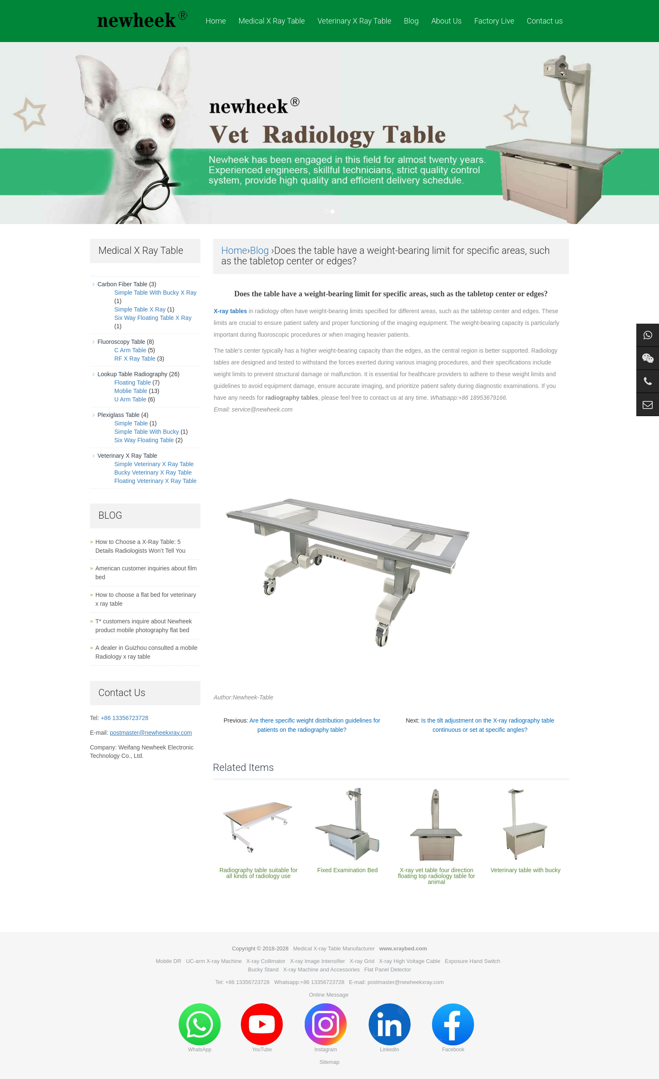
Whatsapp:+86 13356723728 (309, 982)
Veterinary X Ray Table (354, 20)
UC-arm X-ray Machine (214, 961)
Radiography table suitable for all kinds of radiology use (258, 873)
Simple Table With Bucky (146, 431)
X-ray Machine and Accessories (321, 969)
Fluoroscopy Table (121, 341)
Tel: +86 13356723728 (242, 982)
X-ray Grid (362, 961)
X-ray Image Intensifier (317, 961)
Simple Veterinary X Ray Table (154, 464)
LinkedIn (390, 1028)
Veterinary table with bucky (525, 870)
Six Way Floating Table (144, 440)
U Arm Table (130, 399)
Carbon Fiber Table (123, 284)
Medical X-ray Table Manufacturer (333, 948)
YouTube (262, 1028)
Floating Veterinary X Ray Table (155, 481)
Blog (411, 20)
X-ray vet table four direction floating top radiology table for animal (436, 876)
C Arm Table (130, 350)
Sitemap (329, 1062)
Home (216, 20)
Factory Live (494, 20)
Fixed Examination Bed (347, 870)
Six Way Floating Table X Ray (153, 317)
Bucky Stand (263, 969)
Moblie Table (130, 391)
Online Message (328, 995)
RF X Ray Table (135, 358)
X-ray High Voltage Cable (409, 961)
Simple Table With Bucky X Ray (155, 292)
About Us (446, 20)
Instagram (326, 1028)
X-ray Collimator (265, 961)
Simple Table (131, 423)
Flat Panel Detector (387, 969)
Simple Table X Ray (140, 309)
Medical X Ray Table (271, 20)
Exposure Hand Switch (473, 961)
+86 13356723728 (124, 718)
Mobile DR (169, 961)
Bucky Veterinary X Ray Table (153, 472)
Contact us (545, 20)
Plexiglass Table (119, 415)
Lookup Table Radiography (132, 374)
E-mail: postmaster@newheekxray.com (396, 982)
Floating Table (132, 382)
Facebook (453, 1028)
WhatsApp (200, 1028)
